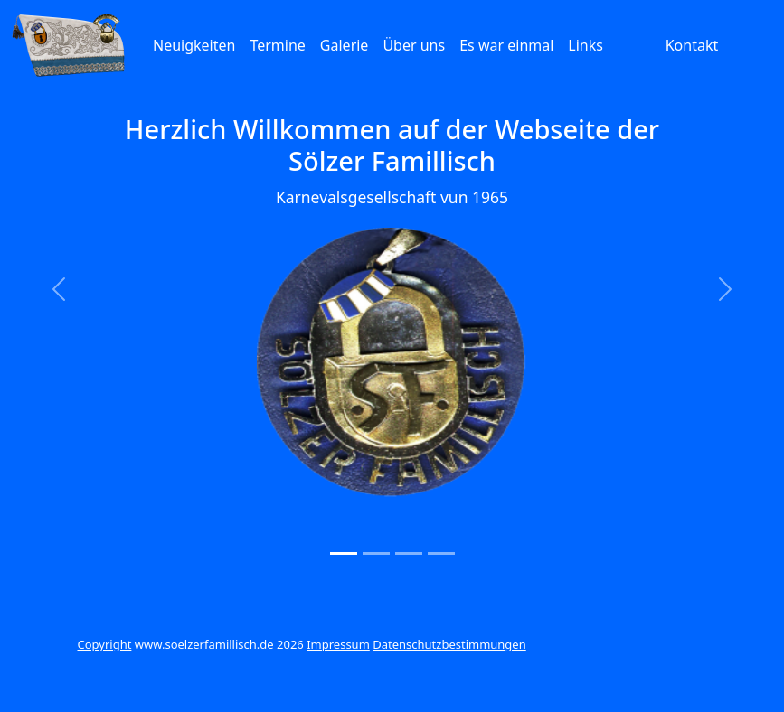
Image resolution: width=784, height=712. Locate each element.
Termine (277, 45)
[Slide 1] (343, 553)
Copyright (105, 644)
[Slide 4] (441, 553)
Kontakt (692, 45)
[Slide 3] (408, 553)
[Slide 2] (376, 553)
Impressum (338, 644)
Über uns (414, 45)
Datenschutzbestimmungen (449, 644)
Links (585, 45)
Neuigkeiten (194, 45)
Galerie (344, 45)
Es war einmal (506, 45)
